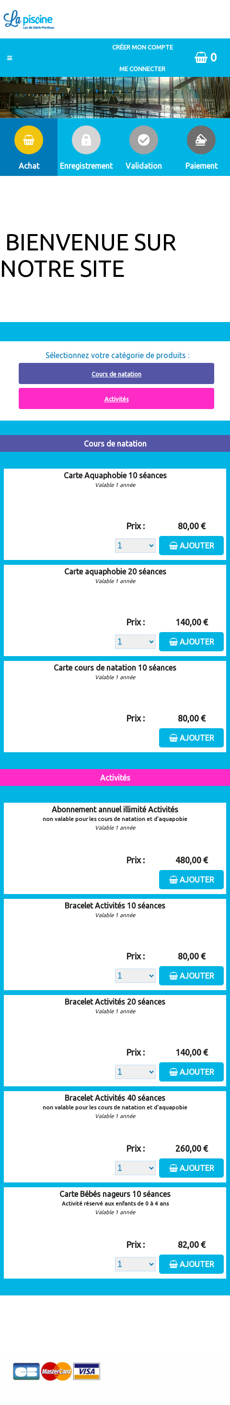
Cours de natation (116, 374)
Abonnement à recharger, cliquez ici (120, 328)
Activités (116, 399)
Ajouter (197, 545)
